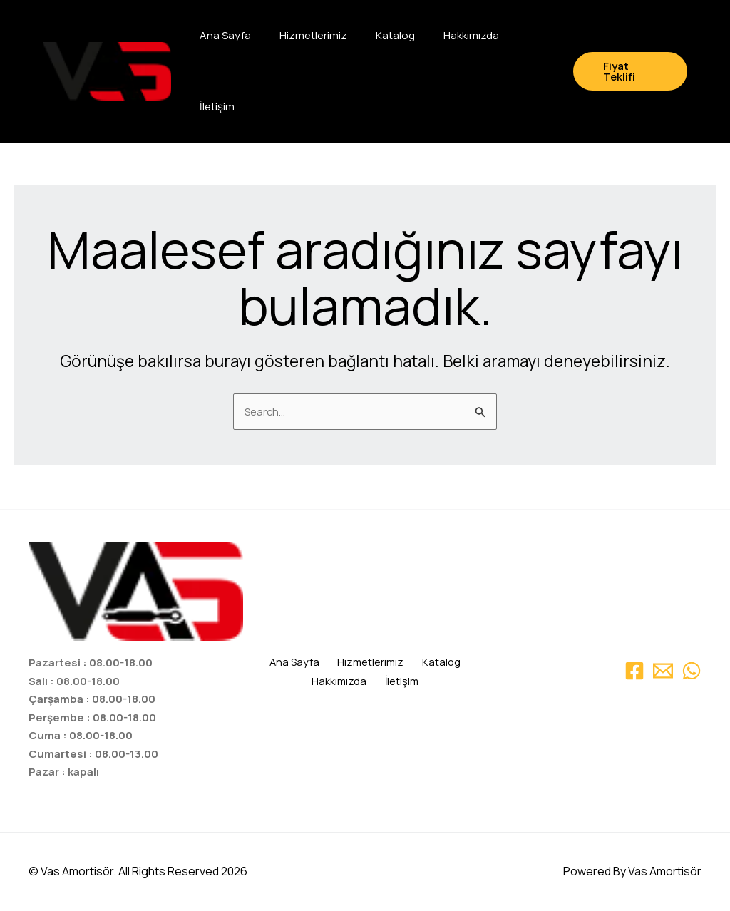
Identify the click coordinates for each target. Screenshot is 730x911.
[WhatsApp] (691, 671)
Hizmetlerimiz (313, 35)
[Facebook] (634, 671)
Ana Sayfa (225, 35)
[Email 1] (663, 671)
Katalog (395, 35)
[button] (630, 71)
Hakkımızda (471, 35)
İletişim (217, 106)
